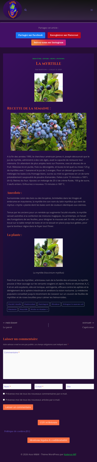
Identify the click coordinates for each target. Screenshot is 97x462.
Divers (46, 59)
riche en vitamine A (39, 309)
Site (69, 386)
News (52, 59)
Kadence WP (70, 454)
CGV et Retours (48, 422)
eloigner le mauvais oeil (73, 304)
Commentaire (12, 352)
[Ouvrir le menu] (91, 10)
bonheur (56, 304)
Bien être (37, 59)
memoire (12, 309)
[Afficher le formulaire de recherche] (25, 10)
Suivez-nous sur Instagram (48, 42)
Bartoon (43, 69)
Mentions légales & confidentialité (48, 440)
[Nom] (17, 386)
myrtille (24, 309)
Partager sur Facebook (30, 35)
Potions (60, 59)
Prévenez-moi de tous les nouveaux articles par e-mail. (33, 399)
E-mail (39, 386)
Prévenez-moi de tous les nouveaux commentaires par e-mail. (36, 393)
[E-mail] (48, 386)
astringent (43, 304)
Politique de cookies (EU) (17, 431)
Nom (7, 386)
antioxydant (29, 304)
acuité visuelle (14, 304)
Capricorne (72, 325)
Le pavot (24, 325)
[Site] (80, 386)
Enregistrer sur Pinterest (64, 35)
